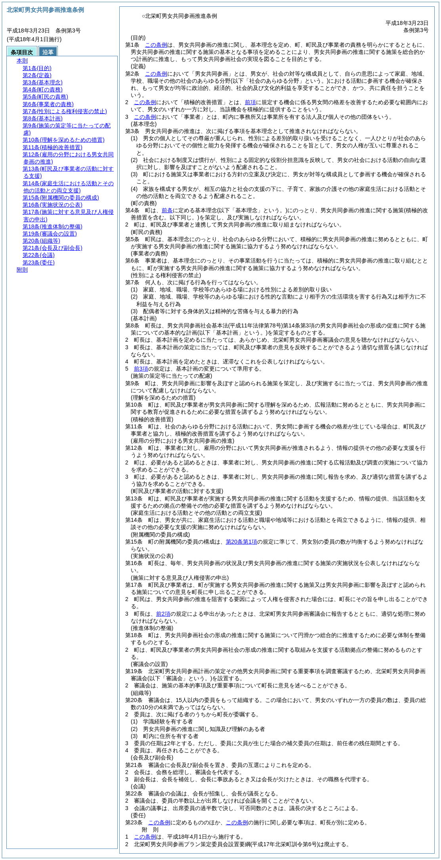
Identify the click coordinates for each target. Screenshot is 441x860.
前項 (250, 102)
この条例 (156, 45)
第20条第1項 (241, 541)
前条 (167, 210)
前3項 (141, 368)
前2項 (163, 614)
